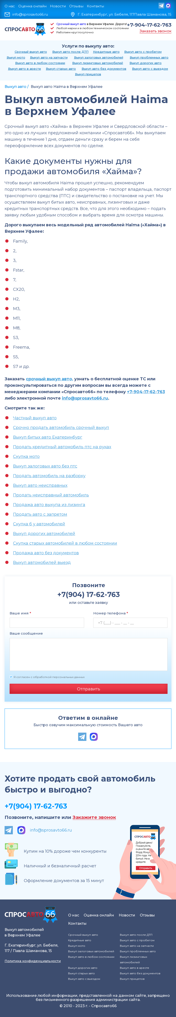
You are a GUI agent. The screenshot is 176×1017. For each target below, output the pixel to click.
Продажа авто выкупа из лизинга (49, 504)
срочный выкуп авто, (49, 378)
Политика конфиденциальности (33, 961)
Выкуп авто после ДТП (70, 51)
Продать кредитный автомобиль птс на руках (62, 446)
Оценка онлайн (32, 6)
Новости (58, 6)
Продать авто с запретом (40, 514)
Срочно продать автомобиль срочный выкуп (61, 427)
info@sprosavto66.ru (30, 14)
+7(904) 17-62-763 (36, 806)
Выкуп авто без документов (104, 68)
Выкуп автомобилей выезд (42, 562)
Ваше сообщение (26, 633)
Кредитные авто (106, 51)
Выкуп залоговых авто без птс (45, 466)
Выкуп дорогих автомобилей (44, 533)
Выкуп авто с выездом (150, 68)
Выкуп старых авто (61, 68)
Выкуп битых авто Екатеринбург (47, 437)
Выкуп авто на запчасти (49, 57)
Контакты (95, 6)
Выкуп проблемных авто (149, 57)
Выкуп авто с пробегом (143, 51)
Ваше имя (20, 613)
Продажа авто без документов (46, 552)
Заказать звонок (155, 31)
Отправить (88, 689)
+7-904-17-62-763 (149, 25)
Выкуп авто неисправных (40, 485)
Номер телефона (110, 613)
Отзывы (76, 6)
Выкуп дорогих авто (145, 63)
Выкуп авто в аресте (24, 68)
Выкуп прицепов (88, 74)
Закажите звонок (94, 817)
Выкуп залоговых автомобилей (98, 57)
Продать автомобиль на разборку (49, 475)
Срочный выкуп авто (71, 24)
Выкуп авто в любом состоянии (40, 63)
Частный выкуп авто (35, 417)
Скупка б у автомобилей (39, 524)
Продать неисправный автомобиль (51, 495)
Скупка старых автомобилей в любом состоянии (65, 543)
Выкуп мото (16, 57)
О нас (10, 6)
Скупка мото (26, 456)
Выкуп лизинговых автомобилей (97, 63)
